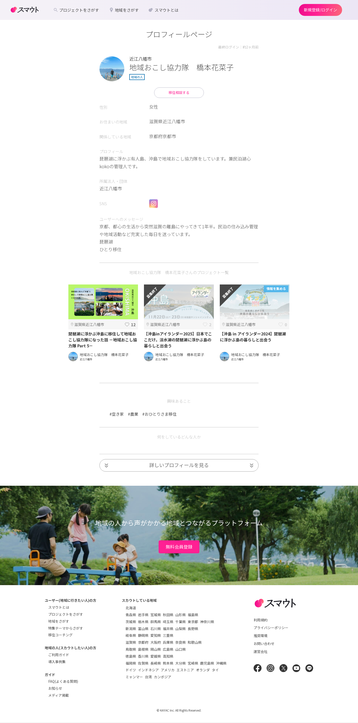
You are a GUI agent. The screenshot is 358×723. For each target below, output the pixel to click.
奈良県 (180, 642)
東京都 (193, 621)
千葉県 (180, 621)
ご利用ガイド (58, 654)
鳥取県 (131, 649)
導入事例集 (57, 661)
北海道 (131, 607)
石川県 (155, 628)
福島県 (193, 614)
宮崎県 (193, 663)
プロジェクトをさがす (65, 614)
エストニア (185, 669)
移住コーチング (60, 634)
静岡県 (143, 635)
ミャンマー (134, 676)
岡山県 (155, 649)
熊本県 (168, 663)
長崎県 (155, 663)
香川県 (143, 656)
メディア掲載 (58, 695)
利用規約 (261, 619)
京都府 (143, 642)
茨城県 (131, 621)
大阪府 (155, 642)
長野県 (193, 628)
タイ (215, 669)
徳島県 (131, 656)
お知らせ (55, 688)
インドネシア (148, 669)
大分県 (180, 663)
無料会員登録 (179, 546)
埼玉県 (168, 621)
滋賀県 (131, 642)
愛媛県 (155, 656)
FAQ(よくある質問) (63, 681)
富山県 (143, 628)
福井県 (168, 628)
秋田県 (168, 614)
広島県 (168, 649)
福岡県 (131, 663)
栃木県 (143, 621)
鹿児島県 (207, 663)
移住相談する (179, 92)
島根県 (143, 649)
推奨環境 (261, 635)
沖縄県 (221, 663)
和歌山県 (195, 642)
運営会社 (261, 651)
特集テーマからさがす (65, 628)
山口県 (180, 649)
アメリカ (168, 669)
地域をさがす (58, 621)
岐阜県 (131, 635)
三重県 (168, 635)
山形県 (180, 614)
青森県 (131, 614)
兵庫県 (168, 642)
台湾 (148, 676)
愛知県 (155, 635)
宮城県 (155, 614)
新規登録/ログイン (320, 10)
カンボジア (162, 676)
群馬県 (155, 621)
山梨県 (180, 628)
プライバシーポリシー (271, 627)
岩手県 (143, 614)
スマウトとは (58, 607)
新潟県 (131, 628)
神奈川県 (207, 621)
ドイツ (131, 669)
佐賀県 (143, 663)
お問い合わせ (264, 643)
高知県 (168, 656)
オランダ (203, 669)
